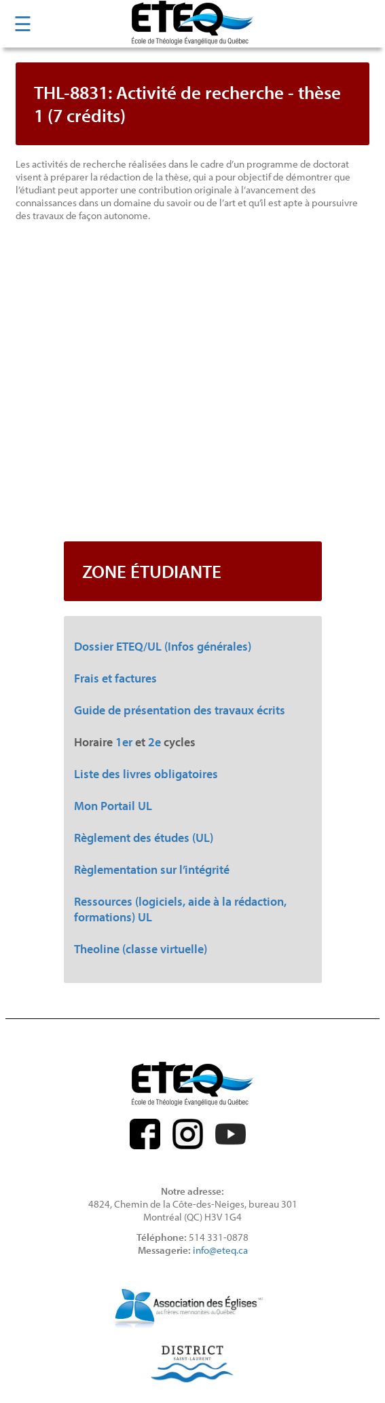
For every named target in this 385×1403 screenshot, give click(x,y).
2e (154, 742)
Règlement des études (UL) (143, 837)
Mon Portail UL (113, 805)
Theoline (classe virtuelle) (140, 949)
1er (123, 742)
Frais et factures (115, 678)
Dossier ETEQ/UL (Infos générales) (162, 646)
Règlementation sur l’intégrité (152, 869)
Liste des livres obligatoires (146, 774)
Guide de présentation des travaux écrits (179, 710)
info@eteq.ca (220, 1250)
